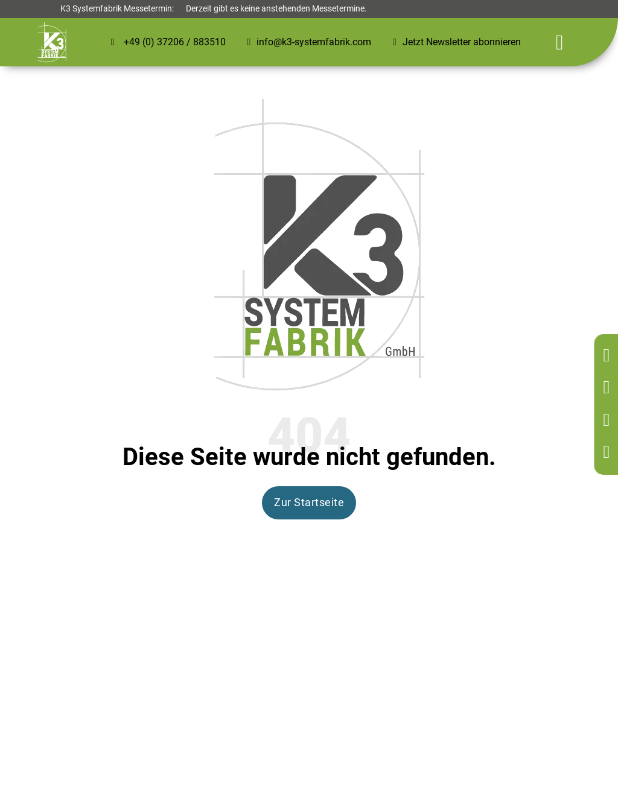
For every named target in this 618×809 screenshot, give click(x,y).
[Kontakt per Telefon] (609, 388)
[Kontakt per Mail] (609, 421)
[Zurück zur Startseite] (609, 356)
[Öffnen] (560, 42)
